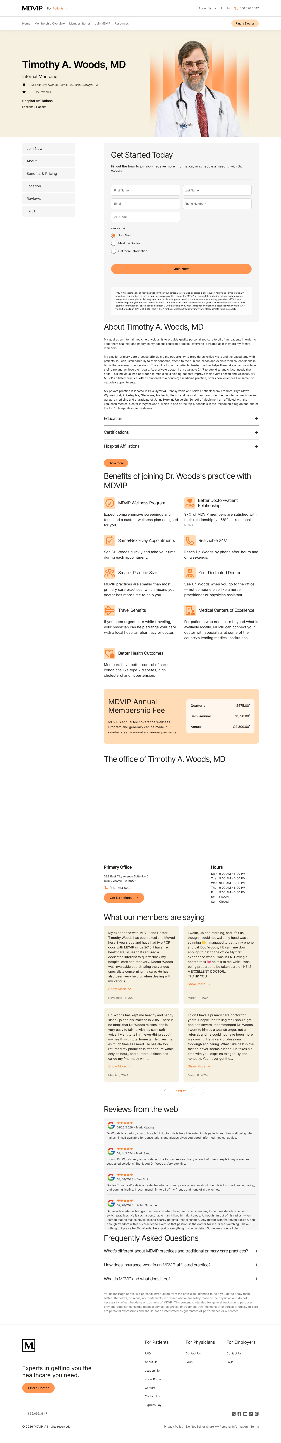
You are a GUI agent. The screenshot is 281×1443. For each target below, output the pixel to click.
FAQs (31, 211)
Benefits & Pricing (42, 173)
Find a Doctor (245, 23)
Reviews (34, 198)
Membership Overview (50, 23)
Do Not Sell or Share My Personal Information (217, 1426)
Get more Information (132, 251)
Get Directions (124, 898)
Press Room (153, 1379)
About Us (151, 1362)
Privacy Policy (214, 292)
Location (34, 186)
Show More (117, 989)
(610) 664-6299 (120, 888)
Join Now (34, 148)
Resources (122, 23)
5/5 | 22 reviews (40, 92)
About (32, 161)
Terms (255, 1426)
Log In (225, 8)
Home (26, 23)
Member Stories (80, 23)
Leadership (152, 1370)
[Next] (197, 1091)
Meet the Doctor (129, 243)
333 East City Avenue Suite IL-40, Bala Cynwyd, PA (63, 85)
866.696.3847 (249, 8)
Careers (150, 1388)
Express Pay (153, 1405)
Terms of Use (233, 292)
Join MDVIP (102, 23)
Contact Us (152, 1396)
